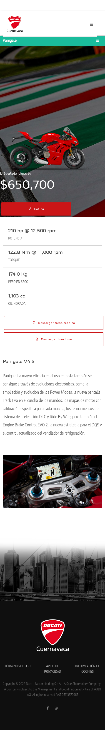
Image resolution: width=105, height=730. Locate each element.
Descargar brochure (53, 339)
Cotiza (36, 208)
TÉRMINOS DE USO (17, 666)
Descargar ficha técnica (53, 322)
